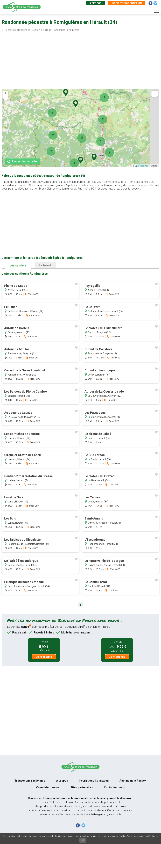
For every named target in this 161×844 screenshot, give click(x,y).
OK (82, 840)
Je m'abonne (44, 656)
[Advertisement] (80, 61)
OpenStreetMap (141, 166)
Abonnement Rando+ (133, 780)
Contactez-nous (114, 787)
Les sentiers (18, 265)
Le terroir (45, 265)
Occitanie (37, 29)
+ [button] (6, 93)
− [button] (6, 97)
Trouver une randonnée (30, 780)
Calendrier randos (48, 787)
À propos (95, 3)
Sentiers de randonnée (18, 29)
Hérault (47, 29)
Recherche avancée (24, 161)
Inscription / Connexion (94, 780)
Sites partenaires (82, 787)
